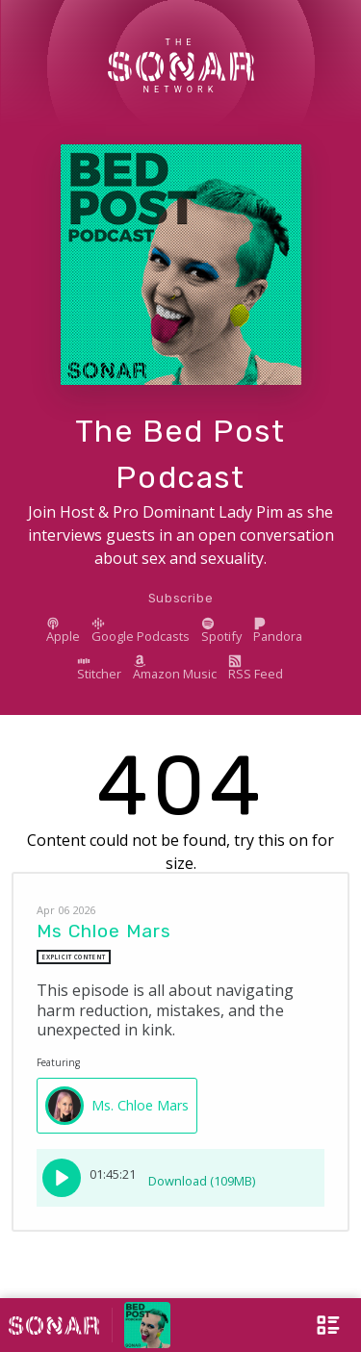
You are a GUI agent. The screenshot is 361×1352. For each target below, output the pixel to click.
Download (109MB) (201, 1174)
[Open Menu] (312, 1325)
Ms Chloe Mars (103, 931)
